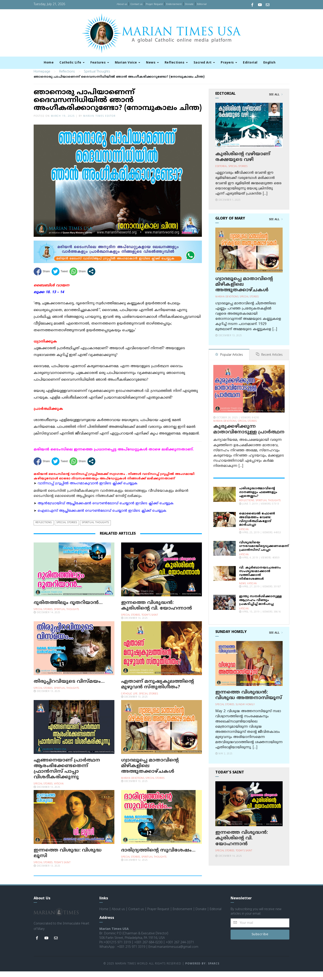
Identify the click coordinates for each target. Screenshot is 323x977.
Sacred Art (204, 63)
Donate (189, 4)
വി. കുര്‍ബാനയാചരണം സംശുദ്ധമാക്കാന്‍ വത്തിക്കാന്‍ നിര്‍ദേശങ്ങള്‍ (260, 578)
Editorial (202, 4)
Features (99, 63)
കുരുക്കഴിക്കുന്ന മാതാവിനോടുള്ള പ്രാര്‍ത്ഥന (248, 434)
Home (49, 63)
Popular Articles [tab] (229, 360)
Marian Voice (127, 63)
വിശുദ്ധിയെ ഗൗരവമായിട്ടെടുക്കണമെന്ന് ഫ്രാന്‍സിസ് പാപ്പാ (264, 551)
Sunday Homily (245, 710)
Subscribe (260, 940)
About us (122, 4)
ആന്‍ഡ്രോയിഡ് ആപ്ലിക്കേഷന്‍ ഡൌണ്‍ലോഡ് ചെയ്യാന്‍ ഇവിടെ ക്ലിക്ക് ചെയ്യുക (106, 509)
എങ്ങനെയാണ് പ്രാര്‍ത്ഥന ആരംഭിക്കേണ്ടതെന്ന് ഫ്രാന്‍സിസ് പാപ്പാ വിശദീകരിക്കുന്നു (67, 774)
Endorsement (174, 4)
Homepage (42, 77)
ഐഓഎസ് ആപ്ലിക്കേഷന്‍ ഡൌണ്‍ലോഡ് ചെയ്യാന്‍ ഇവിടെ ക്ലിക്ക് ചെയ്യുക (102, 516)
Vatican (59, 789)
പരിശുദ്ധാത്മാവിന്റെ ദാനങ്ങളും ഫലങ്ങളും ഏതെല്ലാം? (258, 497)
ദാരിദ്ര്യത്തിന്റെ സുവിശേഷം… (158, 856)
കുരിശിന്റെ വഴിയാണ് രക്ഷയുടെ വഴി (242, 162)
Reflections (176, 63)
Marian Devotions (132, 783)
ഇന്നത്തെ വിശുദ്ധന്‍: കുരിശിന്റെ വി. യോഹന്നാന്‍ (156, 611)
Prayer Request (154, 4)
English (269, 63)
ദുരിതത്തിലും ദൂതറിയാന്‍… (68, 608)
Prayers (229, 63)
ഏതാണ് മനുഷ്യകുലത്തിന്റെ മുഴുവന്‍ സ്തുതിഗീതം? (157, 690)
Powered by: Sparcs (202, 969)
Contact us (136, 4)
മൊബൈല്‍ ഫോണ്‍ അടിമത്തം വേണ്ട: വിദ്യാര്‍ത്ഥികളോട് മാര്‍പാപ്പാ (257, 524)
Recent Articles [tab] (269, 360)
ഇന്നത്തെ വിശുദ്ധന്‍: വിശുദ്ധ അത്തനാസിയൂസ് (248, 700)
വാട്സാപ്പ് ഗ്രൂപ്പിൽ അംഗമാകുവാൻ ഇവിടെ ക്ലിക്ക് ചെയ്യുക (87, 489)
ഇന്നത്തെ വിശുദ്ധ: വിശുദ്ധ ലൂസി (68, 858)
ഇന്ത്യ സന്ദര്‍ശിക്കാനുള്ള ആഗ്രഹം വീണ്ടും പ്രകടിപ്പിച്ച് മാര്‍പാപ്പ (260, 605)
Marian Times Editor (99, 121)
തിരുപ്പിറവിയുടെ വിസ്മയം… (69, 687)
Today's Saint (150, 620)
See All (276, 100)
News (152, 63)
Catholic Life (72, 63)
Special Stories (67, 528)
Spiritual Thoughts (97, 77)
